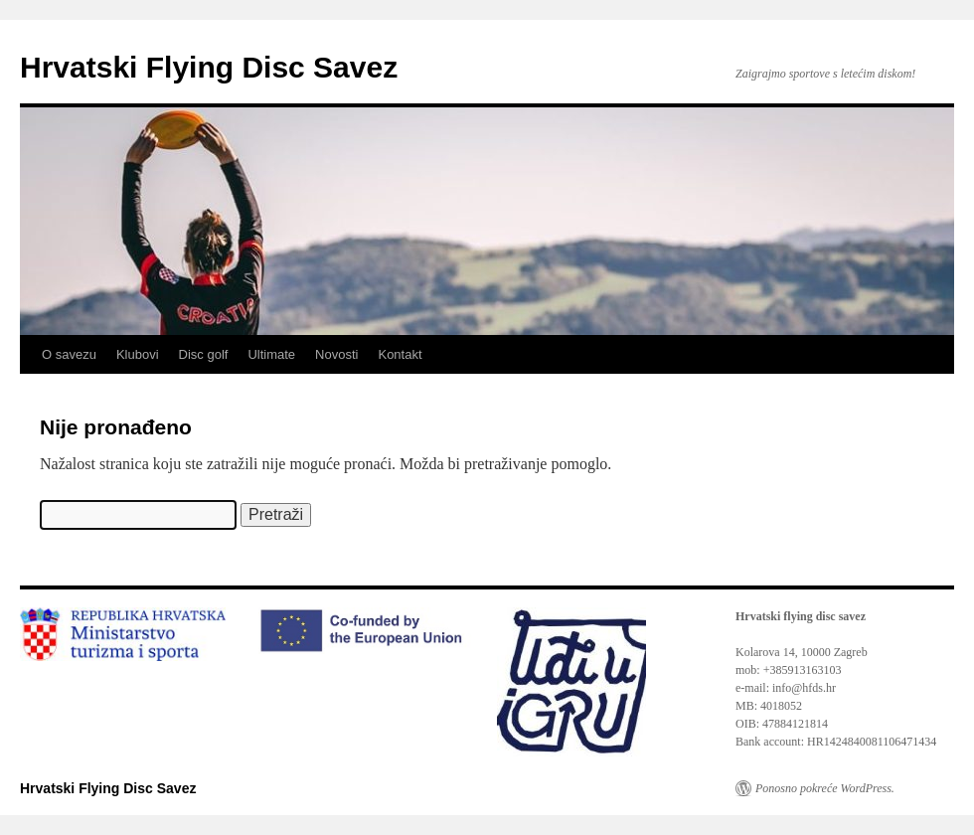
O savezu (69, 354)
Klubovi (137, 354)
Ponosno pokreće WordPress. (824, 788)
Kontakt (399, 354)
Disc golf (204, 354)
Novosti (336, 354)
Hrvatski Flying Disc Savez (209, 67)
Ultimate (271, 354)
